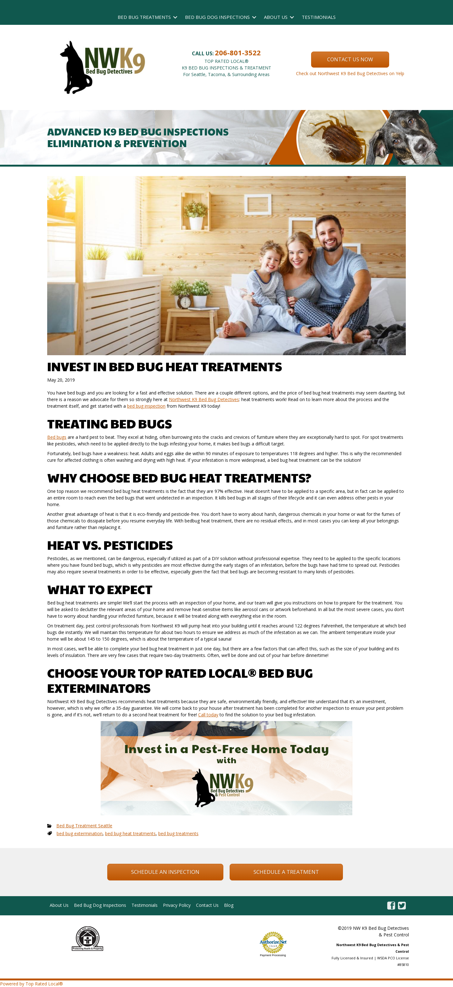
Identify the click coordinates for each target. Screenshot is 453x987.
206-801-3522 (238, 52)
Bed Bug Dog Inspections (217, 17)
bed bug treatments (178, 833)
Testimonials (319, 17)
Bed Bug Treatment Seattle (84, 826)
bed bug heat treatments (130, 833)
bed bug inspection (146, 406)
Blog (228, 905)
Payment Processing (273, 955)
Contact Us (207, 905)
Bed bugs (56, 437)
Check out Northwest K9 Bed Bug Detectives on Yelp (350, 73)
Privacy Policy (177, 905)
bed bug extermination (80, 833)
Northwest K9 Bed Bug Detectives (204, 399)
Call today (208, 715)
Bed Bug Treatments (144, 17)
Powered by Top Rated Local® (31, 984)
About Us (276, 17)
